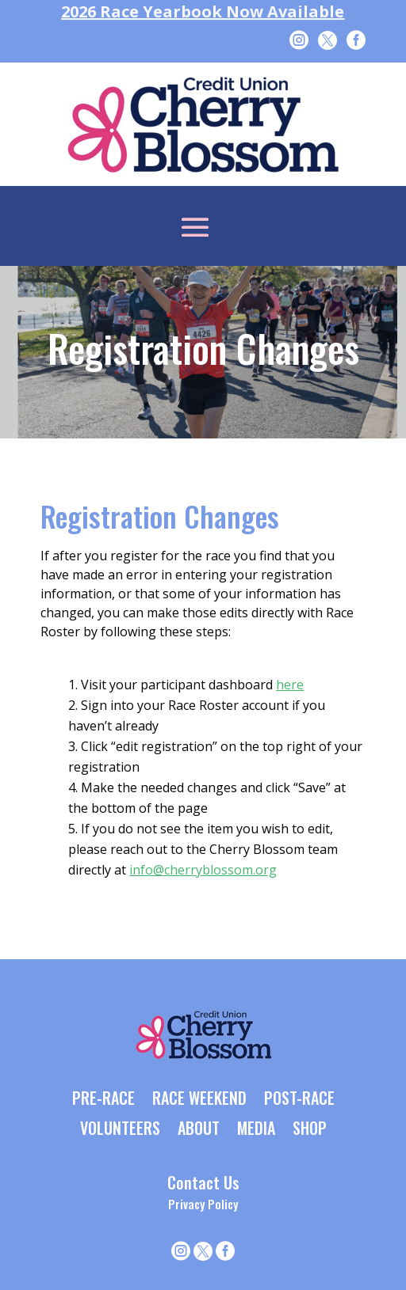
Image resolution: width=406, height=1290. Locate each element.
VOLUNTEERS (120, 1129)
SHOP (310, 1129)
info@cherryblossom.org (203, 869)
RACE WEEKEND (199, 1099)
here (290, 684)
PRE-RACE (103, 1099)
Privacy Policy (203, 1203)
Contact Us (203, 1182)
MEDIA (256, 1129)
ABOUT (199, 1129)
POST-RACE (299, 1099)
